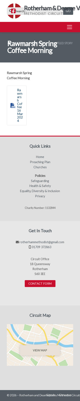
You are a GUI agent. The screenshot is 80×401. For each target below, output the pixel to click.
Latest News (37, 43)
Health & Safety (40, 186)
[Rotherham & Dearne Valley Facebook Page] (13, 11)
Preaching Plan (40, 162)
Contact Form (40, 283)
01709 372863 (41, 247)
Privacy (40, 196)
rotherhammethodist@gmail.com (41, 242)
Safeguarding (40, 181)
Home (40, 157)
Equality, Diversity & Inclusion (40, 191)
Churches (40, 167)
